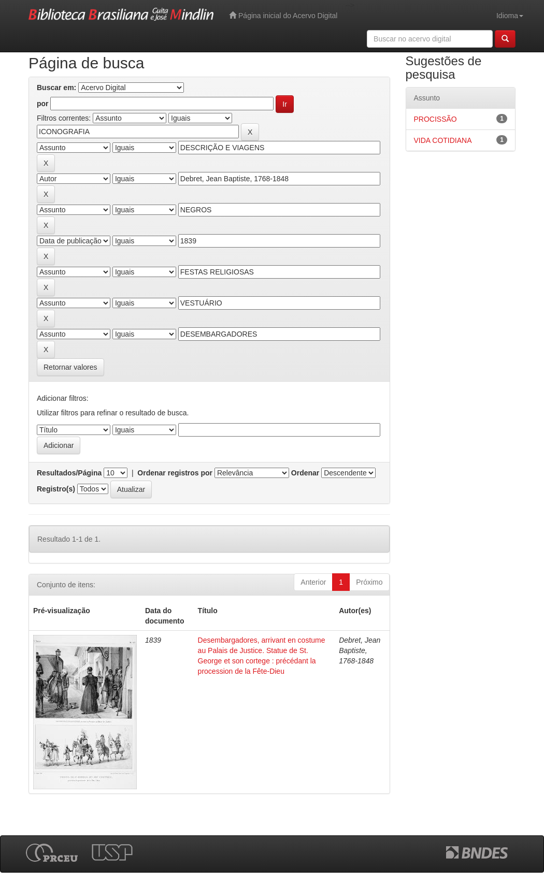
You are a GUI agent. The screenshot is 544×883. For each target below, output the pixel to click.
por (43, 103)
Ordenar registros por (174, 473)
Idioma (509, 15)
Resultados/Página (69, 473)
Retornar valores (70, 367)
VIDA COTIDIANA (443, 140)
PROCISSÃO (435, 119)
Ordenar (305, 473)
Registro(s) (56, 489)
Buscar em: (56, 87)
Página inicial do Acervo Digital (283, 15)
